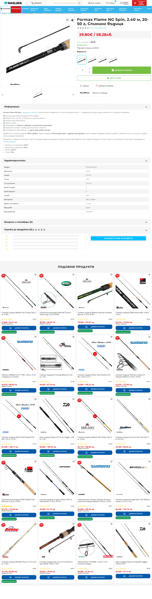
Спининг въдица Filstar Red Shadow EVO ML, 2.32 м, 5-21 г (94, 376)
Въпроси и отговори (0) (75, 222)
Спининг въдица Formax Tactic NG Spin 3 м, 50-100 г (132, 438)
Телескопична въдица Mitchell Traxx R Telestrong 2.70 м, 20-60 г (55, 314)
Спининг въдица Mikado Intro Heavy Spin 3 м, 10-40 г (19, 314)
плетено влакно (9, 142)
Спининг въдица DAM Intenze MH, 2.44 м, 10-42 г (132, 314)
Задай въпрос (102, 28)
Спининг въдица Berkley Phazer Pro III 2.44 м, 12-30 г (19, 563)
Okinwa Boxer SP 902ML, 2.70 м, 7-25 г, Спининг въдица (93, 563)
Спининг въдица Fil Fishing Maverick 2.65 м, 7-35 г (56, 376)
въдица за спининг (30, 112)
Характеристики (75, 160)
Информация (75, 106)
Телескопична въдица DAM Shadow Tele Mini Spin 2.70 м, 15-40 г (18, 501)
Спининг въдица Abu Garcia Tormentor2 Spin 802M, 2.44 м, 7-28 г (56, 563)
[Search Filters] (66, 3)
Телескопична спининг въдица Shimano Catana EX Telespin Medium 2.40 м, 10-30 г (94, 501)
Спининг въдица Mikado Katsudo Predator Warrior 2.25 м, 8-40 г (95, 314)
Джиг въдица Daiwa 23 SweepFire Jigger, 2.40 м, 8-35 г (132, 563)
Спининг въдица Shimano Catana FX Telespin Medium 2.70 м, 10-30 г (130, 376)
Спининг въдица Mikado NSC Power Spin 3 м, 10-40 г (95, 438)
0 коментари (93, 28)
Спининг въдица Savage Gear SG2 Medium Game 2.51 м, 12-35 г (133, 501)
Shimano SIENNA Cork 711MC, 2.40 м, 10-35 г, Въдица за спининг (19, 376)
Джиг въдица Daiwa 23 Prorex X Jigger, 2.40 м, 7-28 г (57, 438)
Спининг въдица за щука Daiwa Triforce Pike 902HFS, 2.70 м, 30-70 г (56, 501)
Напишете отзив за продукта (118, 238)
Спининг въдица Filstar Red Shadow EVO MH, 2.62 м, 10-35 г (18, 438)
